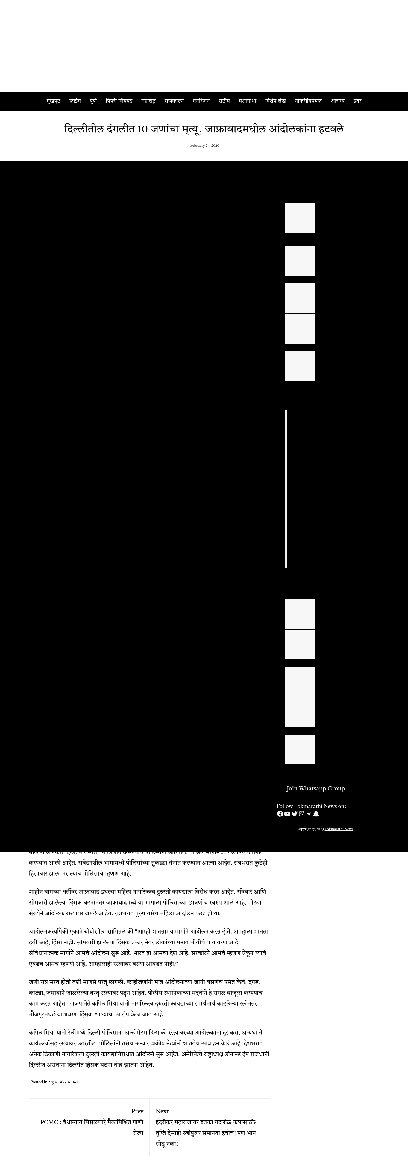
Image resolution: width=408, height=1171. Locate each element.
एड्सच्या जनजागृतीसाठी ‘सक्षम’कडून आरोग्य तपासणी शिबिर (346, 706)
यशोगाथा (247, 101)
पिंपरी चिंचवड (119, 101)
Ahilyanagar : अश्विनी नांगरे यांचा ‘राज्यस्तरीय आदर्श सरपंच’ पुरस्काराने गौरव (348, 360)
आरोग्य (338, 101)
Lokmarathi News (339, 829)
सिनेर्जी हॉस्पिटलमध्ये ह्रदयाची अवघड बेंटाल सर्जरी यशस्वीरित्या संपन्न (349, 639)
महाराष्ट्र (148, 101)
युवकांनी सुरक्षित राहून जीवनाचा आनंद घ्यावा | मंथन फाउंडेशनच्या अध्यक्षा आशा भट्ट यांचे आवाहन (350, 743)
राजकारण (174, 101)
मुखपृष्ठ (53, 101)
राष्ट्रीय (224, 101)
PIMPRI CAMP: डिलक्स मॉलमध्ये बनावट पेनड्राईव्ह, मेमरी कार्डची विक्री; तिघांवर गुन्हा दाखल (333, 522)
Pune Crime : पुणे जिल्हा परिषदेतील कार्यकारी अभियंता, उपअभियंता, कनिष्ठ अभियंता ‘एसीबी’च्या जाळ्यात (336, 558)
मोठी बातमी (69, 1082)
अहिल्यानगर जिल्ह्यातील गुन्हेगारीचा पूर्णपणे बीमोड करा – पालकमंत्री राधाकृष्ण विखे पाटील (349, 323)
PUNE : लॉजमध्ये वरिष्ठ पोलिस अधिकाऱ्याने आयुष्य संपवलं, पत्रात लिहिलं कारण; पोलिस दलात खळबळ (334, 427)
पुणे (93, 101)
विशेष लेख (275, 101)
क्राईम (75, 101)
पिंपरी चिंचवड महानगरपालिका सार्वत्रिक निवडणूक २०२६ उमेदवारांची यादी (347, 255)
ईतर (357, 101)
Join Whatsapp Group (311, 789)
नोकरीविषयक (308, 101)
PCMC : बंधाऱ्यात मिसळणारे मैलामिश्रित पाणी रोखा (89, 1121)
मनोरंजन (201, 101)
